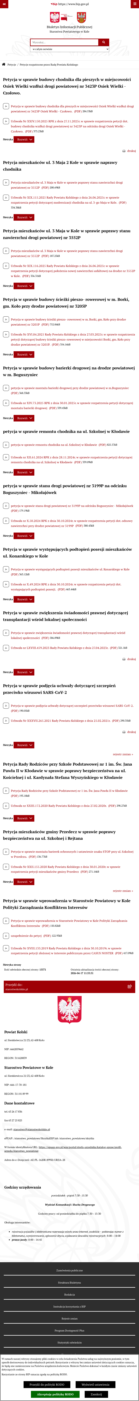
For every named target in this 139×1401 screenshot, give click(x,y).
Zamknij (96, 1394)
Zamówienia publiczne (69, 1270)
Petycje (12, 64)
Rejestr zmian (70, 1318)
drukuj (131, 151)
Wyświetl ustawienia (95, 1385)
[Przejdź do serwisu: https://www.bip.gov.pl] (69, 4)
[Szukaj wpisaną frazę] (104, 42)
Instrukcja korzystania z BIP (69, 1306)
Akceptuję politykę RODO (55, 1394)
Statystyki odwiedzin (70, 1342)
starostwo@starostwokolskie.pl (31, 1129)
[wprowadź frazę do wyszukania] (64, 42)
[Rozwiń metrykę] (24, 139)
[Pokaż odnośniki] (4, 4)
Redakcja (69, 1294)
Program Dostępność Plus (69, 1330)
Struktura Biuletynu (69, 1282)
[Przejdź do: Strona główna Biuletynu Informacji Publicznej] (3, 64)
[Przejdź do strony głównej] (69, 23)
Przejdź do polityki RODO (47, 1385)
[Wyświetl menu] (135, 4)
